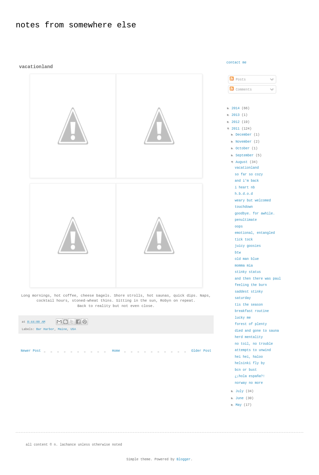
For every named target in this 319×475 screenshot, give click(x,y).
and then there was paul (258, 279)
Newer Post (31, 351)
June (240, 398)
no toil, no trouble (254, 344)
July (240, 391)
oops (239, 226)
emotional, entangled (255, 233)
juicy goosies (248, 246)
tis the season (249, 305)
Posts (238, 80)
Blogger (184, 459)
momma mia (244, 266)
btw (238, 253)
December (244, 135)
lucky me (243, 318)
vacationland (247, 168)
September (245, 155)
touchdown (244, 207)
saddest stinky (249, 292)
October (243, 148)
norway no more (249, 383)
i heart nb (245, 187)
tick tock (244, 240)
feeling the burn (251, 285)
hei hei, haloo (249, 357)
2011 (236, 129)
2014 (236, 108)
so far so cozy (249, 174)
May (239, 405)
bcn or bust (246, 370)
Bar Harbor (45, 329)
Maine (62, 329)
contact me (236, 62)
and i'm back (247, 181)
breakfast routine (252, 311)
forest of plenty (251, 324)
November (244, 142)
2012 (236, 122)
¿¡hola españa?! (250, 376)
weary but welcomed (253, 200)
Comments (241, 90)
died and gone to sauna (257, 331)
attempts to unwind (253, 350)
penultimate (246, 220)
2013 (236, 115)
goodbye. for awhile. (255, 213)
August (242, 162)
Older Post (201, 351)
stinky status (248, 272)
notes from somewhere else (76, 25)
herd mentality (249, 337)
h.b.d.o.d (244, 194)
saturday (243, 298)
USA (73, 329)
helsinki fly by (250, 363)
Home (116, 351)
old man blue (247, 259)
